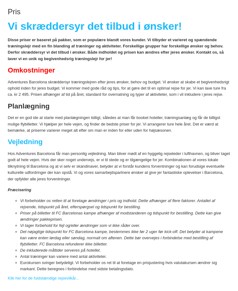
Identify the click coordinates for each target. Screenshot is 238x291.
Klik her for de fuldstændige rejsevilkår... (43, 278)
